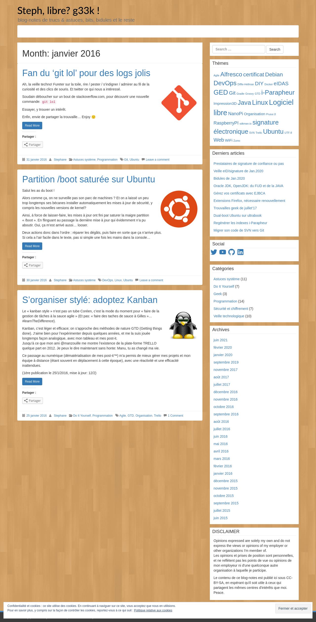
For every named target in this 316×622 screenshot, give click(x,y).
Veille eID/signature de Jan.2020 (238, 171)
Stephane (60, 159)
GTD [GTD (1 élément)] (257, 93)
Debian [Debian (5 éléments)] (274, 74)
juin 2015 (221, 518)
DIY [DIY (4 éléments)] (259, 83)
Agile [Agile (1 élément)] (216, 75)
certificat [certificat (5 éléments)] (253, 74)
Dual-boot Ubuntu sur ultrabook (238, 215)
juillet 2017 (222, 384)
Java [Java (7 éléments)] (244, 102)
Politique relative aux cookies (153, 614)
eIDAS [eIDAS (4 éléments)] (281, 83)
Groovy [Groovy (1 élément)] (249, 93)
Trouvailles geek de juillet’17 (235, 208)
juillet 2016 (222, 429)
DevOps (107, 280)
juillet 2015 (222, 511)
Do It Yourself (82, 415)
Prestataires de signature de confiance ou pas (249, 164)
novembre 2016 (225, 399)
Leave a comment (157, 159)
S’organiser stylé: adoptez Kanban (90, 300)
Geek (218, 294)
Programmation (107, 159)
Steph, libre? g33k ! (58, 10)
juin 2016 (221, 436)
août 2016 (221, 422)
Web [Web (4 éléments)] (219, 140)
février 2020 (223, 347)
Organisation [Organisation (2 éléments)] (254, 114)
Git (126, 159)
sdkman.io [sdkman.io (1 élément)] (245, 123)
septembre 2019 (226, 362)
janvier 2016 (223, 473)
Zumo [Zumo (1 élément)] (236, 140)
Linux (118, 280)
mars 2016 (222, 459)
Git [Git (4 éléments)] (232, 93)
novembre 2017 (225, 370)
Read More (32, 125)
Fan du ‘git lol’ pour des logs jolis (86, 73)
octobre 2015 (224, 496)
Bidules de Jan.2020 (229, 178)
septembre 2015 (226, 503)
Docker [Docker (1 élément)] (268, 84)
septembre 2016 (226, 414)
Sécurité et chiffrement (231, 309)
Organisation (144, 415)
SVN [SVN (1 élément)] (252, 132)
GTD (131, 415)
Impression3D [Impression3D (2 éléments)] (225, 103)
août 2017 (221, 377)
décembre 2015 (225, 481)
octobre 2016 (224, 407)
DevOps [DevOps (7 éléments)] (225, 83)
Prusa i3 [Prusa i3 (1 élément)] (271, 114)
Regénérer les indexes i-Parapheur (240, 223)
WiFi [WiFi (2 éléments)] (228, 140)
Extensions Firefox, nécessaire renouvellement (249, 201)
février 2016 (223, 466)
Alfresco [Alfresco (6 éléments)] (231, 74)
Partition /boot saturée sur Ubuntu (88, 179)
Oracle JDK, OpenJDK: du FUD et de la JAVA (248, 186)
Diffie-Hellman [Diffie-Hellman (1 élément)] (245, 84)
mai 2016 (221, 444)
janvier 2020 (223, 355)
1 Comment (175, 415)
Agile (122, 415)
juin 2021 (221, 340)
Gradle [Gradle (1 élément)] (240, 93)
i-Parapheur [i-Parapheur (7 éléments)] (278, 92)
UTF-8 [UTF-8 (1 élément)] (288, 132)
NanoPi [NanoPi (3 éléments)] (235, 113)
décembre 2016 (225, 392)
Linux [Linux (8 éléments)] (260, 102)
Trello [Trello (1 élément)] (259, 132)
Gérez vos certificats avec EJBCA (239, 193)
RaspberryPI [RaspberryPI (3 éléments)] (226, 123)
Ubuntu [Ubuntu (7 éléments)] (273, 131)
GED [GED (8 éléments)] (221, 92)
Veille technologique (229, 316)
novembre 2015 (225, 488)
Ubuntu (134, 159)
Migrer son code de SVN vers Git (239, 230)
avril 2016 (221, 451)
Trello (157, 415)
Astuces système (84, 159)
